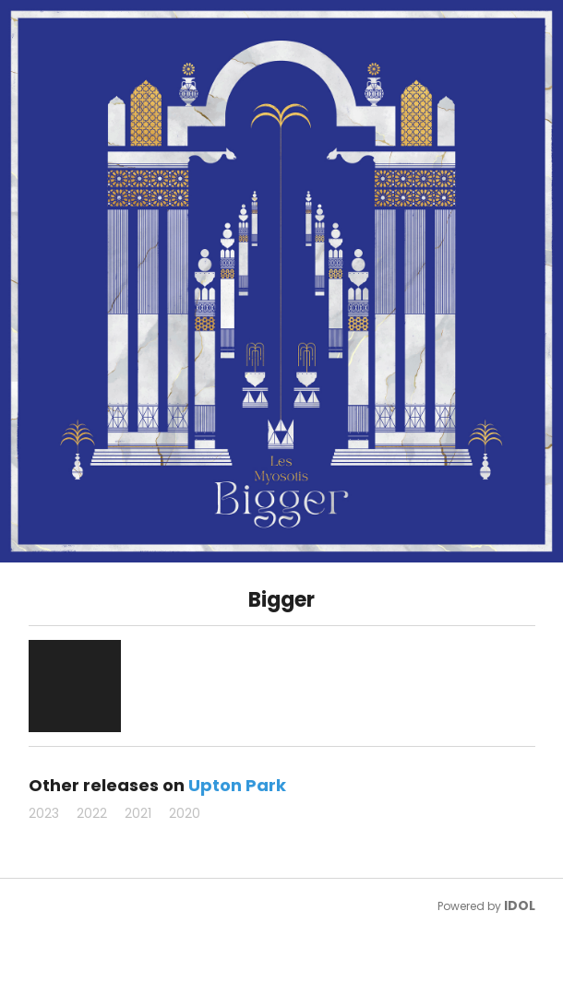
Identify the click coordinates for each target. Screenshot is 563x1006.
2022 (92, 813)
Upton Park (237, 785)
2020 (184, 813)
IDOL (519, 905)
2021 (138, 813)
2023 (44, 813)
